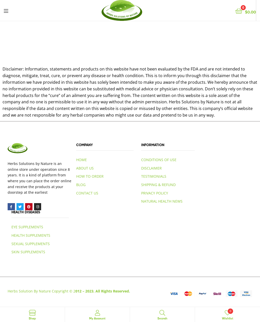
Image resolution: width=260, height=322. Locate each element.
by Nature (44, 163)
